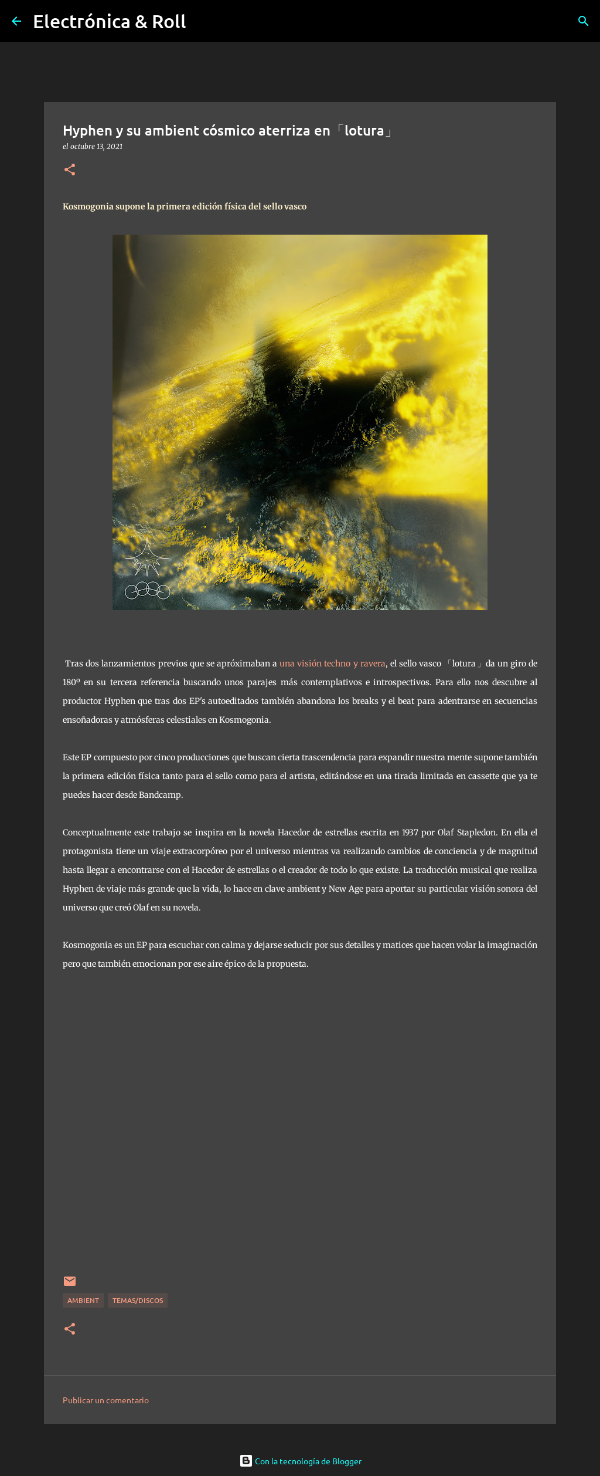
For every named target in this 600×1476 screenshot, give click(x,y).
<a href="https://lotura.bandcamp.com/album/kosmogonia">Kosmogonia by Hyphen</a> (301, 1130)
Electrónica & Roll (109, 20)
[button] (70, 170)
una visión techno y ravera (332, 663)
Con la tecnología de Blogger (300, 1460)
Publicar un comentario (106, 1399)
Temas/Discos (137, 1300)
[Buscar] (584, 21)
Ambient (83, 1300)
